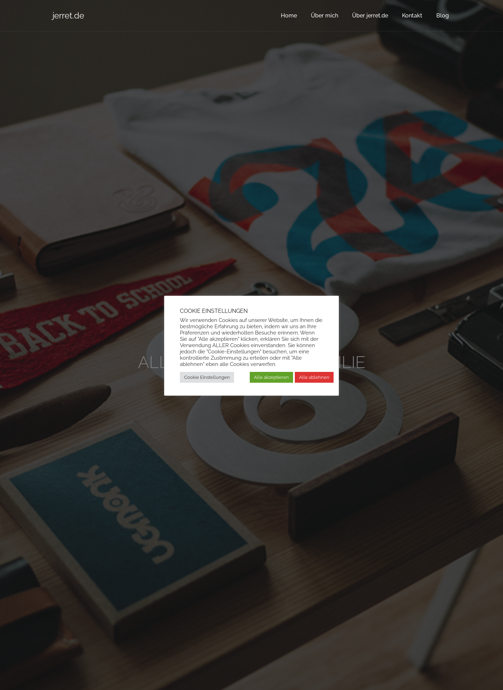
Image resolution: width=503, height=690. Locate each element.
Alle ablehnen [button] (314, 377)
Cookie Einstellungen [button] (207, 377)
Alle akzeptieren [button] (271, 377)
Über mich (324, 15)
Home (289, 15)
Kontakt (412, 15)
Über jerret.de (370, 15)
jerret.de (68, 15)
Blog (442, 15)
